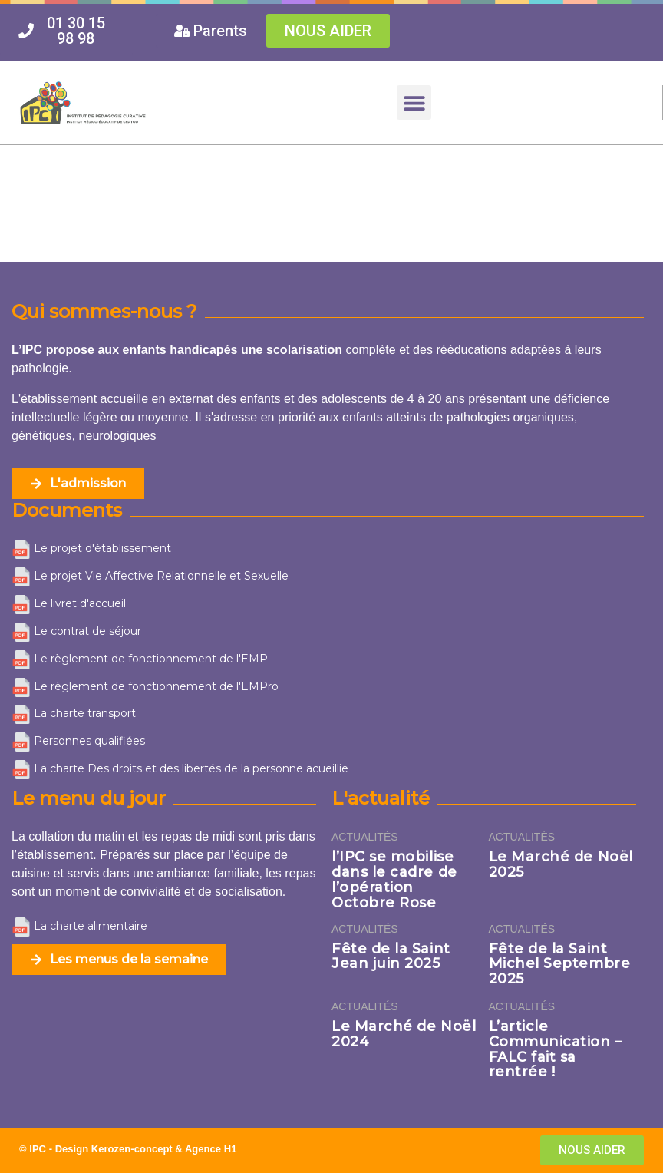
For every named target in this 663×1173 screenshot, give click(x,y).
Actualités (365, 837)
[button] (414, 102)
